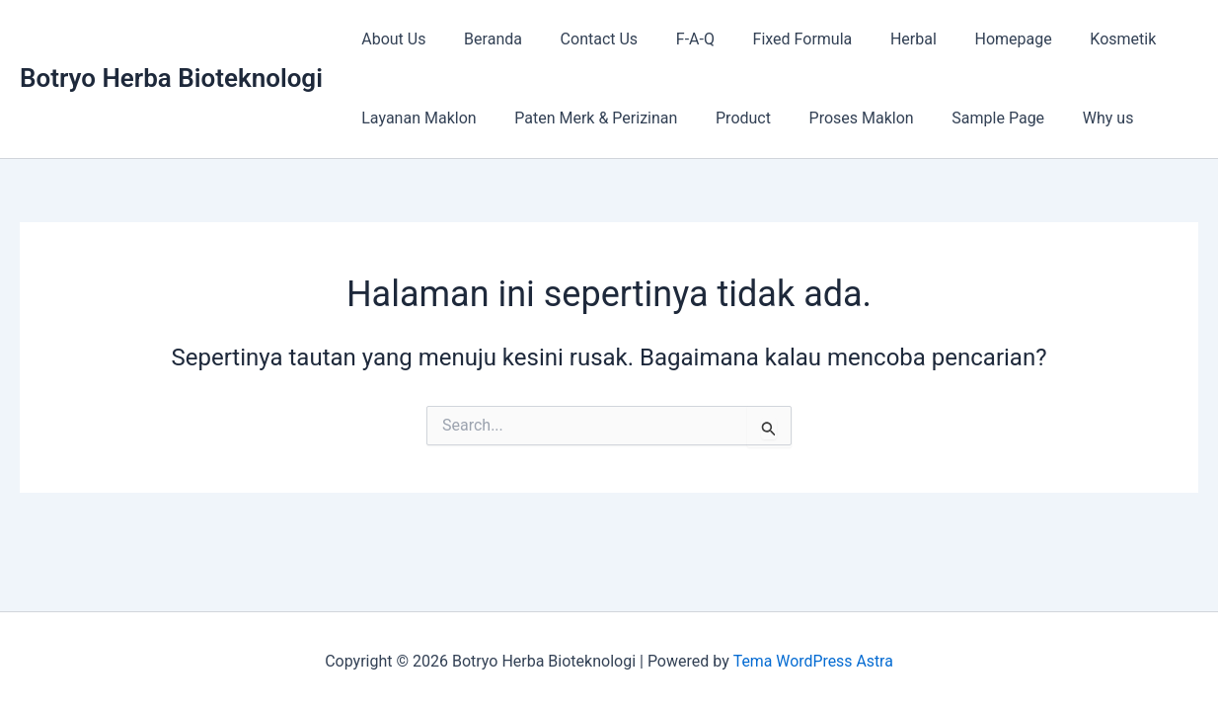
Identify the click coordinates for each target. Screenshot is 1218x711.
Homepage (970, 39)
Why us (1072, 118)
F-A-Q (671, 39)
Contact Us (583, 39)
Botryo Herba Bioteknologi (171, 78)
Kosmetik (1073, 39)
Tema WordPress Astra (812, 661)
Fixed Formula (773, 39)
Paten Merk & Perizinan (585, 118)
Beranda (483, 39)
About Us (390, 39)
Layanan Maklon (415, 118)
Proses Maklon (838, 118)
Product (726, 118)
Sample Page (968, 118)
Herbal (877, 39)
